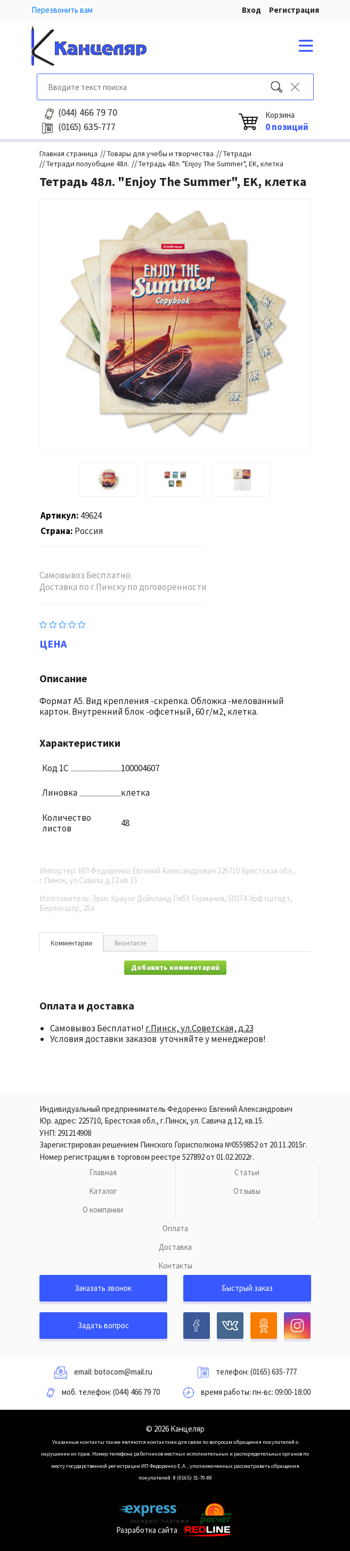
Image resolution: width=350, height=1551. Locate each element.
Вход (251, 10)
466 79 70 (87, 112)
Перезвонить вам (62, 10)
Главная (103, 1172)
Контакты (175, 1266)
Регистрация (294, 10)
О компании (103, 1210)
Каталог (103, 1191)
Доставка (175, 1247)
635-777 (87, 127)
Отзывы (247, 1191)
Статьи (246, 1172)
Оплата (175, 1228)
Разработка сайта (175, 1530)
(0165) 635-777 (273, 1372)
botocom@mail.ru (123, 1372)
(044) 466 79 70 (136, 1392)
